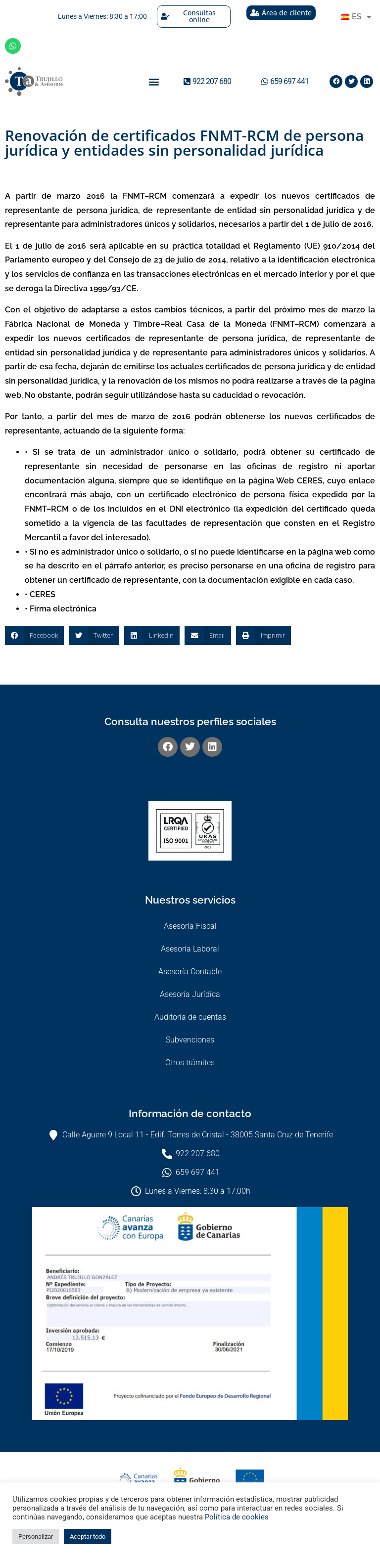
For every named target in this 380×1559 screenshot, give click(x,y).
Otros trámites (190, 1062)
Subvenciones (190, 1039)
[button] (154, 81)
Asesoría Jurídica (190, 994)
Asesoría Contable (190, 971)
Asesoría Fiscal (190, 926)
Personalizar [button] (35, 1536)
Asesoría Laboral (190, 948)
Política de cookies (237, 1517)
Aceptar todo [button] (87, 1536)
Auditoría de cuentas (190, 1017)
